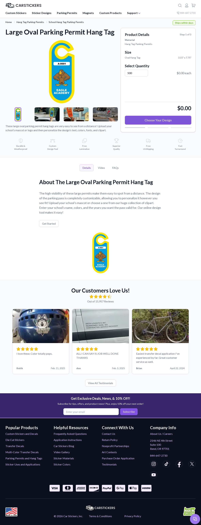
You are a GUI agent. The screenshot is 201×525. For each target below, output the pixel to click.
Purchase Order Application (118, 458)
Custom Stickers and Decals (21, 433)
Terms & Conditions (100, 516)
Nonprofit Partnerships (115, 446)
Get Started (49, 223)
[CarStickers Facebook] (179, 464)
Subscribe (129, 411)
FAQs (115, 167)
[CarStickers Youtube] (153, 475)
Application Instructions (68, 439)
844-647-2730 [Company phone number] (186, 12)
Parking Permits (67, 12)
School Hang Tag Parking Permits (66, 22)
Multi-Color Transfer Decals (22, 452)
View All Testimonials (100, 383)
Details (86, 167)
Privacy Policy (132, 516)
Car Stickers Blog (64, 446)
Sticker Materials (64, 458)
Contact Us (108, 433)
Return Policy (110, 439)
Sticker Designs (41, 12)
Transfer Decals (14, 446)
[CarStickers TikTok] (166, 464)
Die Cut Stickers (14, 439)
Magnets (88, 12)
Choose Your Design (158, 120)
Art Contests (109, 452)
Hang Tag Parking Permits (30, 22)
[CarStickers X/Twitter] (192, 464)
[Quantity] (136, 73)
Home (8, 22)
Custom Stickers (15, 12)
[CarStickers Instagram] (153, 464)
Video (101, 167)
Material (130, 39)
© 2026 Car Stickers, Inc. (68, 516)
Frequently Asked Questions (70, 433)
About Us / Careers (161, 433)
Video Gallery (62, 452)
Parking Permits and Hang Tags (23, 458)
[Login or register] (187, 5)
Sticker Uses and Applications (22, 464)
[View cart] (193, 5)
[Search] (180, 5)
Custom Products (110, 12)
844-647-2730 (158, 455)
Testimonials (109, 464)
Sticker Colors (62, 464)
